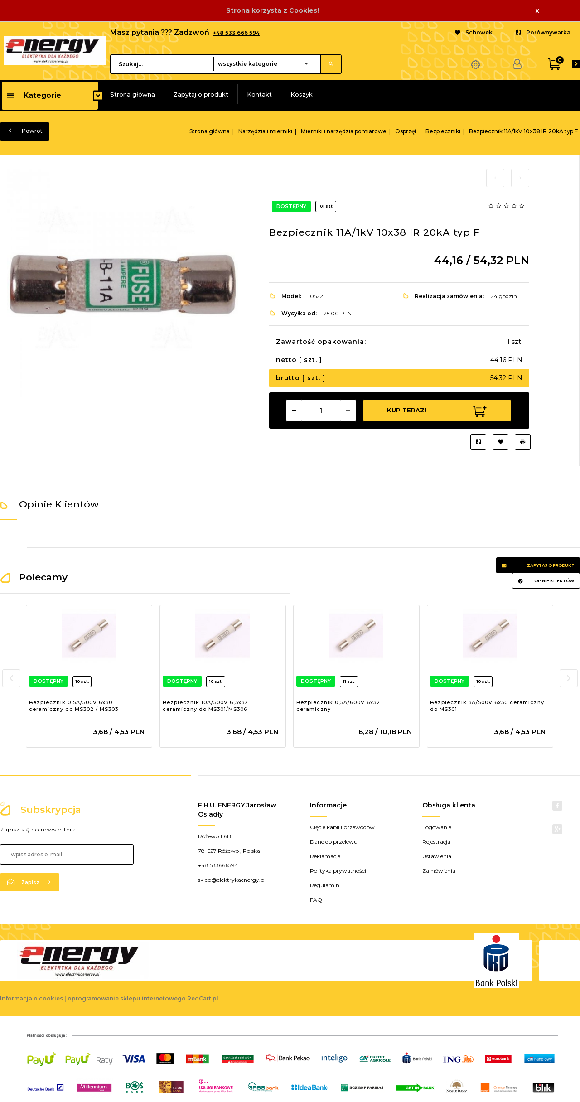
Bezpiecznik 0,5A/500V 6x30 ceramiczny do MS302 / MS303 (73, 706)
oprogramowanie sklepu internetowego (127, 998)
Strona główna (132, 94)
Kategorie (33, 95)
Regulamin (324, 885)
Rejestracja (436, 841)
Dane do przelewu (334, 841)
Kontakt (259, 94)
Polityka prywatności (338, 870)
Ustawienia (436, 856)
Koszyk (301, 94)
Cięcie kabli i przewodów (342, 827)
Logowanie (436, 827)
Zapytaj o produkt (201, 94)
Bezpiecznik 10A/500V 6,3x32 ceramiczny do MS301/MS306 (205, 706)
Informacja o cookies (31, 998)
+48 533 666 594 (236, 32)
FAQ (316, 899)
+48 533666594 (218, 865)
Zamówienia (438, 870)
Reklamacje (325, 856)
